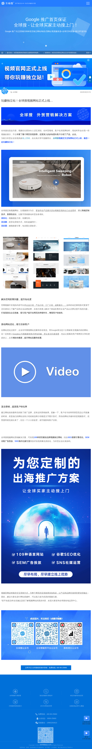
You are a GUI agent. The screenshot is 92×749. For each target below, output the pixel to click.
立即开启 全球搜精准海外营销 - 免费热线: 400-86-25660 (46, 668)
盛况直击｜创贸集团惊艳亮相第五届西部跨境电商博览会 (25, 53)
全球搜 (56, 138)
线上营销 (26, 138)
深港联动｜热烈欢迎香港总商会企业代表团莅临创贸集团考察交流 (63, 53)
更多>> (88, 53)
